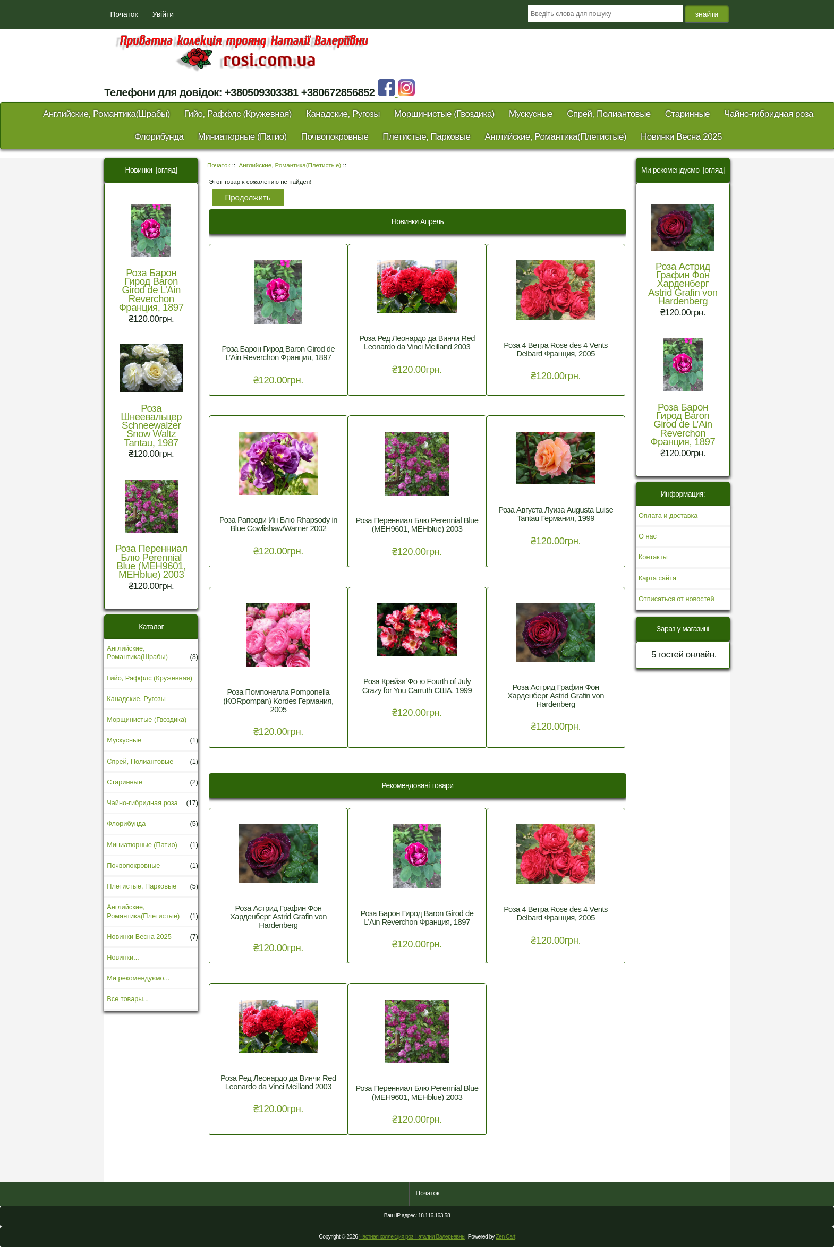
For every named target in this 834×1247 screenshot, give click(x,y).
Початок (124, 14)
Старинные (687, 114)
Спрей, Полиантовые (609, 114)
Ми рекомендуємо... (138, 978)
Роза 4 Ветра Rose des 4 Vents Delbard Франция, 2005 (556, 349)
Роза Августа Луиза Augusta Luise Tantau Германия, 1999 (555, 514)
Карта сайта (657, 578)
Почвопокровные (335, 137)
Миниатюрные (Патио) (242, 137)
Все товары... (128, 999)
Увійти (163, 14)
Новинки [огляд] (151, 170)
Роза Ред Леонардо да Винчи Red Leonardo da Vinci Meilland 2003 (417, 342)
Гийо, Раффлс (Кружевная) (238, 114)
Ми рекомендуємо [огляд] (683, 170)
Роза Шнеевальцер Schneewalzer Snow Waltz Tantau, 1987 (151, 396)
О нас (648, 536)
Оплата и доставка (668, 515)
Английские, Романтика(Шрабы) (106, 114)
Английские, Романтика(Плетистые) (290, 164)
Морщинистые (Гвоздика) (444, 114)
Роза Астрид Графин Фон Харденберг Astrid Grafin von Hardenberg (555, 695)
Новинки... (123, 957)
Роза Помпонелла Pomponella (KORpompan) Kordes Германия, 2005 (278, 700)
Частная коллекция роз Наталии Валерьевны (412, 1237)
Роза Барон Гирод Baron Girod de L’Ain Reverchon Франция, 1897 (151, 258)
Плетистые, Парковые (426, 137)
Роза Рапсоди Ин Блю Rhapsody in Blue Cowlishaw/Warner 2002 (278, 524)
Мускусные (530, 114)
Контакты (653, 557)
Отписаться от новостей (676, 599)
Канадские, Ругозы (343, 114)
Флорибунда (159, 137)
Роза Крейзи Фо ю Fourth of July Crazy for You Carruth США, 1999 (417, 685)
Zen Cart (505, 1237)
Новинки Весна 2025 (681, 137)
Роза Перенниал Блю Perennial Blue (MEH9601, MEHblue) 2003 (151, 530)
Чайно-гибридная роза (768, 114)
